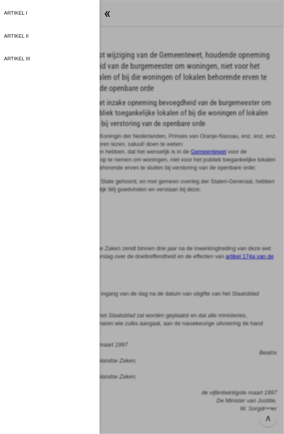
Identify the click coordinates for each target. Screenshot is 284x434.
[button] (142, 217)
